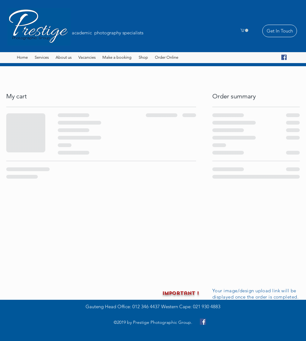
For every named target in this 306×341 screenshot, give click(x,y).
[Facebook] (284, 57)
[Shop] (143, 57)
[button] (244, 30)
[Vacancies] (87, 57)
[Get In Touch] (279, 31)
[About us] (63, 57)
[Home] (22, 57)
